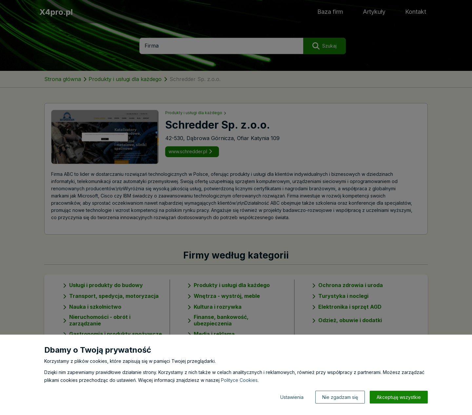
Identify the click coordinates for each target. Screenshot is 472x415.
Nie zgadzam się (340, 397)
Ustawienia (292, 397)
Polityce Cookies (239, 380)
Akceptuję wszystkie (399, 397)
